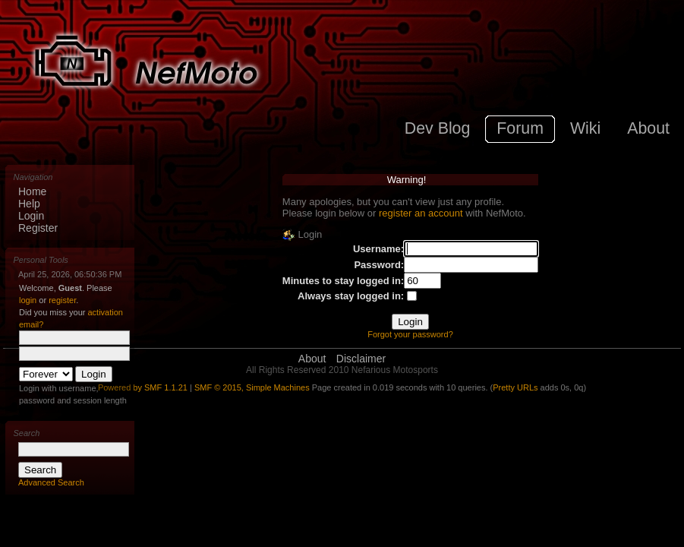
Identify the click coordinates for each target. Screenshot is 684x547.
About (312, 359)
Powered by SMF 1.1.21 (143, 387)
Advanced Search (51, 482)
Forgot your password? (410, 334)
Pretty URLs (515, 387)
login (27, 300)
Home (32, 191)
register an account (421, 213)
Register (38, 228)
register (62, 300)
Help (29, 204)
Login (31, 216)
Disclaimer (361, 359)
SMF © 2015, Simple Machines (252, 387)
